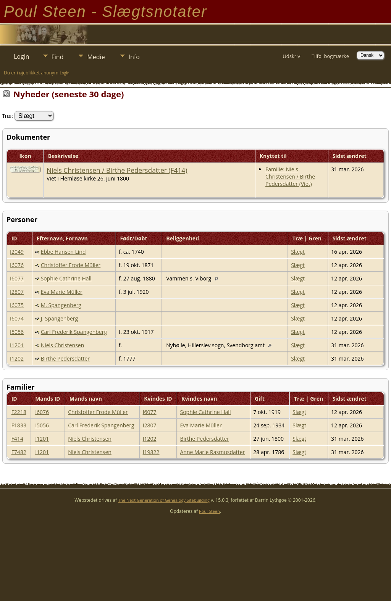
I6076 (17, 265)
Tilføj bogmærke (330, 56)
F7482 (18, 452)
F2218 (18, 412)
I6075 (17, 305)
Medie (96, 57)
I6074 (17, 318)
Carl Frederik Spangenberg (74, 331)
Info (134, 57)
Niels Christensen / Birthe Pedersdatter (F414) (117, 170)
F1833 (18, 425)
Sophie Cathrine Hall (66, 278)
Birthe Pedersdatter (65, 358)
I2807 (17, 291)
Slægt (298, 251)
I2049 (17, 251)
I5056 (17, 331)
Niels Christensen (62, 345)
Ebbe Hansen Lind (63, 251)
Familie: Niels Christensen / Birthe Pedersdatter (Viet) (290, 176)
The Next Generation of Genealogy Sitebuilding (164, 500)
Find (58, 57)
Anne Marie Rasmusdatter (212, 452)
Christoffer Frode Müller (71, 265)
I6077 (17, 278)
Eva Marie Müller (61, 291)
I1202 (17, 358)
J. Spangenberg (59, 318)
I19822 (151, 452)
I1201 (17, 345)
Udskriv (291, 56)
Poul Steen (209, 511)
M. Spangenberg (61, 305)
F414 (17, 438)
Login (21, 56)
